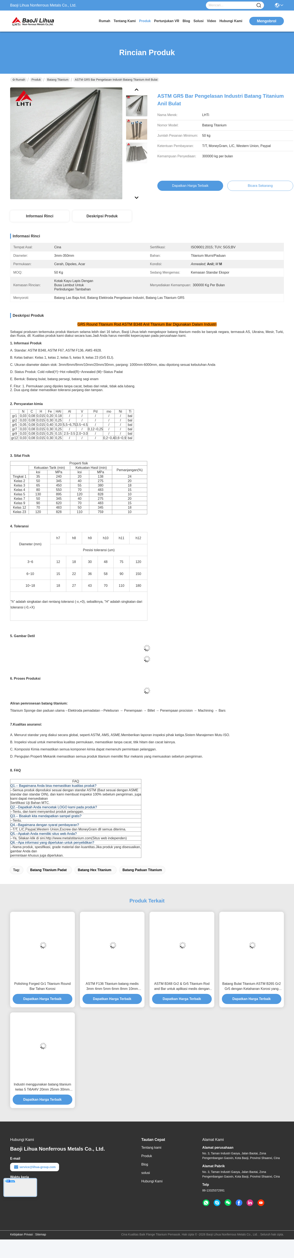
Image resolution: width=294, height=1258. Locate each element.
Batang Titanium (58, 79)
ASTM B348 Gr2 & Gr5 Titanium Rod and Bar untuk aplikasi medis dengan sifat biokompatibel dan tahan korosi (181, 986)
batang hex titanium (94, 870)
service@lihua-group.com (34, 1167)
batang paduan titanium (142, 870)
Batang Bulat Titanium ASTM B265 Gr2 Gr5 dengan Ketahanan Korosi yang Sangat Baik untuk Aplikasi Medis (251, 986)
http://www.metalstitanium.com (68, 838)
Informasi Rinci (39, 216)
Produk (145, 21)
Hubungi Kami (231, 21)
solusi (198, 21)
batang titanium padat (48, 870)
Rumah (104, 21)
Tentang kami (125, 21)
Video (211, 21)
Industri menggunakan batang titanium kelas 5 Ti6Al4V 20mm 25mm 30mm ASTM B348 (42, 1087)
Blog (186, 21)
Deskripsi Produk (102, 216)
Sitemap (40, 1234)
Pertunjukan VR (166, 21)
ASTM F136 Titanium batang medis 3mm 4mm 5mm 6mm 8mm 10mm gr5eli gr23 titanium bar (112, 986)
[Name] (258, 5)
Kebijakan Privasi (21, 1234)
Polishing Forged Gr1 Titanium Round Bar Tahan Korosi (42, 986)
